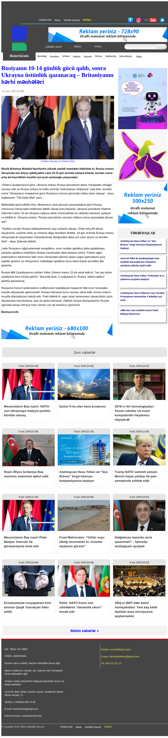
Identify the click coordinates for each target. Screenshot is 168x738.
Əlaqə (79, 727)
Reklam (108, 726)
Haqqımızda (66, 726)
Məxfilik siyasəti (93, 727)
